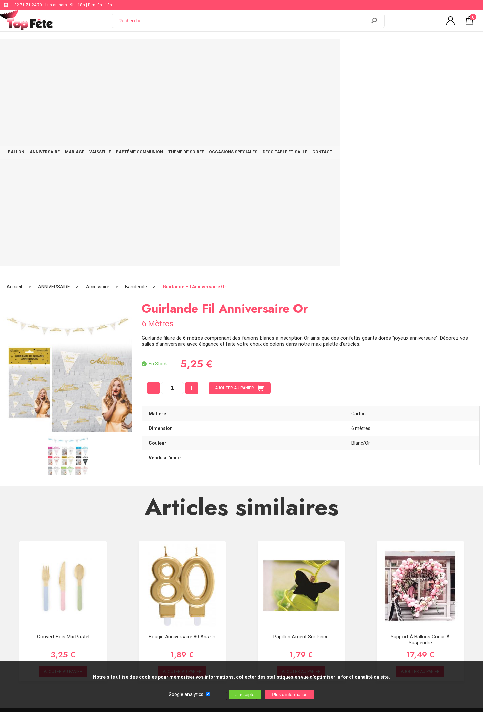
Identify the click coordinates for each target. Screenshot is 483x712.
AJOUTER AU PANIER (239, 173)
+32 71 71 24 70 (27, 5)
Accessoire (97, 72)
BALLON (61, 51)
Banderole (136, 72)
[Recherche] (243, 24)
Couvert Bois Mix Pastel (63, 422)
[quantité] (172, 173)
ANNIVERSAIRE (97, 51)
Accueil (14, 72)
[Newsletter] (127, 632)
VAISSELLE (165, 51)
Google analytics (186, 694)
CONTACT (420, 51)
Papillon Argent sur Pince (301, 422)
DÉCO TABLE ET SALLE (375, 51)
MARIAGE (133, 51)
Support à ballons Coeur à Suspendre (420, 425)
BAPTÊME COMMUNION (210, 51)
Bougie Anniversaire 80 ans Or (182, 422)
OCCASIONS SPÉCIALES (317, 51)
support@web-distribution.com (223, 579)
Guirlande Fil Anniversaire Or (194, 72)
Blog (198, 595)
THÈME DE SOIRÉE (264, 51)
